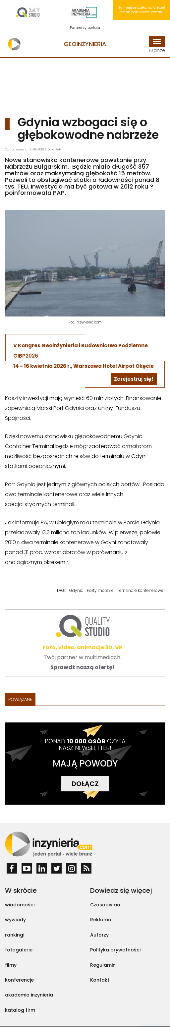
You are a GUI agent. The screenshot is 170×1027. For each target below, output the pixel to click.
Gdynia (76, 590)
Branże (157, 45)
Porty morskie (100, 590)
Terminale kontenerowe (140, 590)
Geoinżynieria (85, 44)
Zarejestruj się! (133, 378)
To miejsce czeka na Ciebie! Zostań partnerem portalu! (142, 10)
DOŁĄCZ (85, 783)
